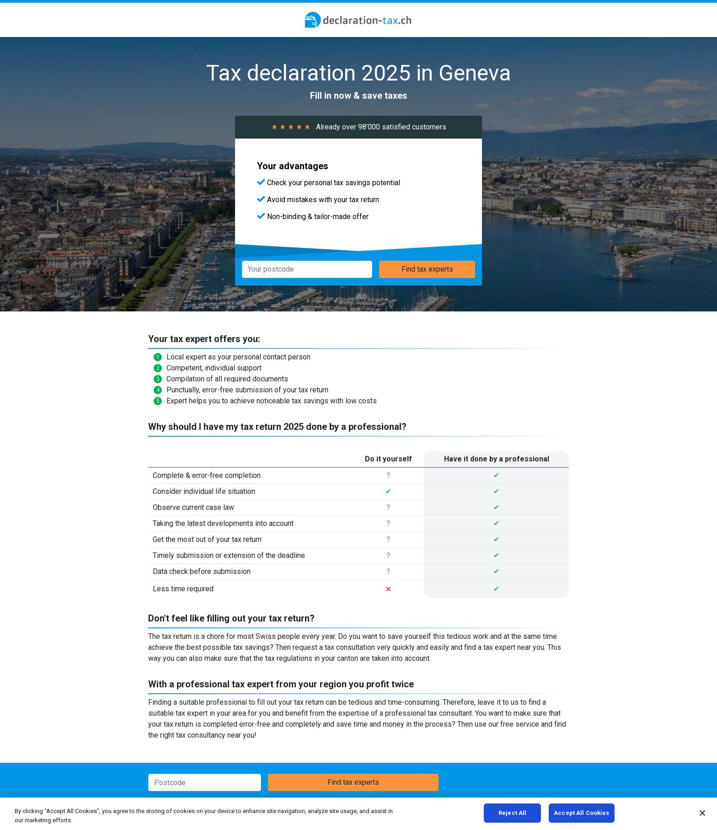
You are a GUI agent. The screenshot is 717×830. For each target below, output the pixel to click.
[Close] (702, 813)
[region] (358, 814)
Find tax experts (427, 269)
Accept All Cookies (581, 812)
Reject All (512, 812)
